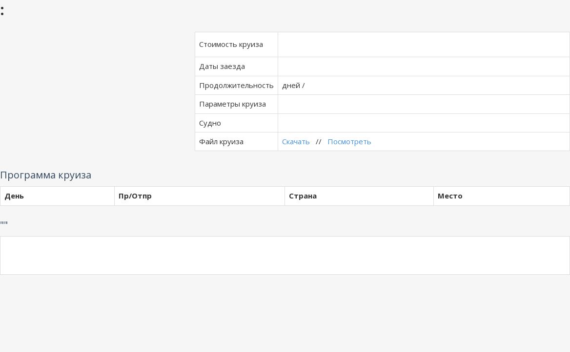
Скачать (296, 141)
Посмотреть (349, 141)
